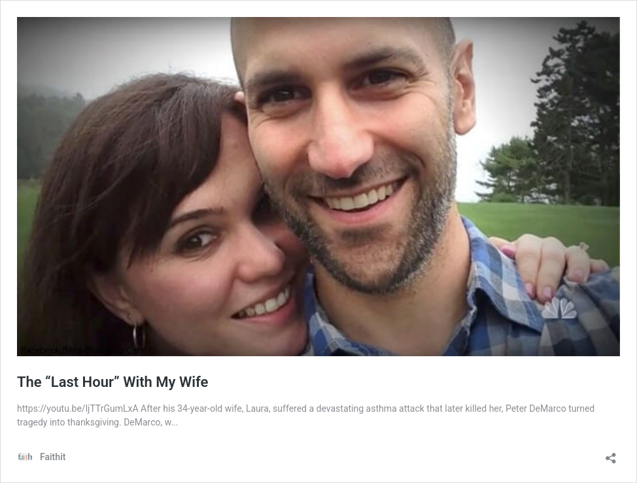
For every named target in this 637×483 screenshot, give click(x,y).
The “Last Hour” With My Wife (112, 382)
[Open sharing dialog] (611, 454)
